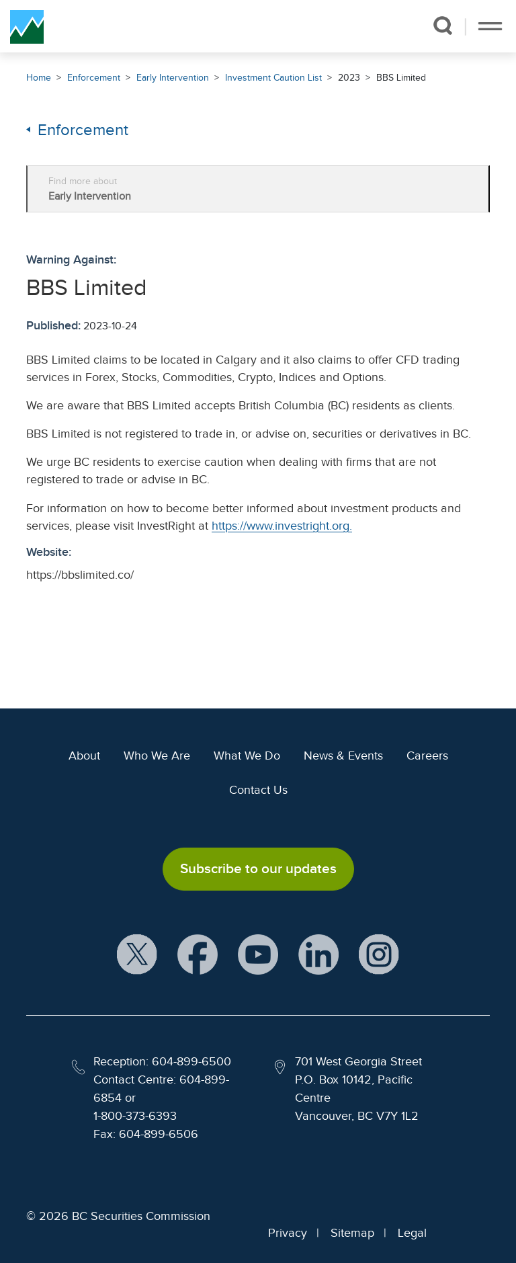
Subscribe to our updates (258, 868)
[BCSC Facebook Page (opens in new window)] (197, 954)
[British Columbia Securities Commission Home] (27, 26)
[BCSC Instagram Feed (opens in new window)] (379, 954)
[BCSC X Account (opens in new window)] (137, 954)
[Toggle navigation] (490, 26)
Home (38, 78)
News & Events (343, 755)
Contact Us (258, 790)
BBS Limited (401, 78)
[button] (442, 25)
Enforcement (93, 78)
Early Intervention (172, 78)
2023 (349, 78)
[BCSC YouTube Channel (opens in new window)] (258, 954)
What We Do (247, 755)
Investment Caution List (273, 78)
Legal (412, 1232)
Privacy (287, 1232)
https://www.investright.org (280, 525)
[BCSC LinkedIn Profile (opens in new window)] (318, 954)
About (84, 755)
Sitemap (352, 1232)
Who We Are (157, 755)
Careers (427, 755)
